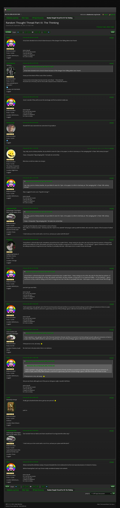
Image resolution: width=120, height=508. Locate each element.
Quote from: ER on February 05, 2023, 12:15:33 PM (39, 181)
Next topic (110, 27)
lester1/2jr (10, 123)
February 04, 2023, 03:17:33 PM (30, 37)
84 (36, 32)
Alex (8, 38)
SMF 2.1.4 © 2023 (10, 504)
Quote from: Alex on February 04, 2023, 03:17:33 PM (39, 67)
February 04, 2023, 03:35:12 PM (30, 97)
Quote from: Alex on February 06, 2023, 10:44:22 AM (39, 333)
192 (45, 32)
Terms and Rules (105, 504)
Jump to (87, 493)
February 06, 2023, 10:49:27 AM (30, 357)
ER (7, 148)
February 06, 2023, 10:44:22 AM (30, 304)
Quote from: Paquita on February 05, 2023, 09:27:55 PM (40, 272)
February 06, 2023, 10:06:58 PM (30, 430)
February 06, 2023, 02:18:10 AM (30, 268)
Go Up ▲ (112, 504)
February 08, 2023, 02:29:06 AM (30, 462)
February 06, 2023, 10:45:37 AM (30, 329)
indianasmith (11, 208)
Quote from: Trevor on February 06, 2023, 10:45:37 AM (40, 361)
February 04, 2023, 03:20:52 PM (30, 63)
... (23, 32)
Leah (8, 398)
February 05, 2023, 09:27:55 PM (30, 239)
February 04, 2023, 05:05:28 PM (30, 122)
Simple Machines (18, 504)
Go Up (7, 486)
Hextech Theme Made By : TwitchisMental (16, 506)
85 (39, 32)
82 (29, 32)
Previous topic (101, 27)
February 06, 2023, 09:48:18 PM (30, 397)
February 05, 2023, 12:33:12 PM (30, 178)
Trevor (9, 330)
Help (98, 504)
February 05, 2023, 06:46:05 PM (30, 208)
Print (112, 32)
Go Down (8, 32)
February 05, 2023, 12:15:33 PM (30, 148)
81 (25, 32)
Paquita (9, 240)
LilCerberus (10, 63)
